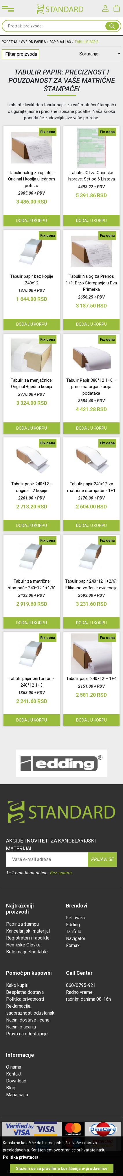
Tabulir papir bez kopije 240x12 (31, 280)
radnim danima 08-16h (88, 999)
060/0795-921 (81, 985)
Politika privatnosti (25, 999)
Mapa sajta (17, 1094)
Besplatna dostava (25, 992)
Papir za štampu (22, 924)
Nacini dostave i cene (27, 1020)
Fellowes (75, 917)
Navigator (75, 938)
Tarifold (73, 931)
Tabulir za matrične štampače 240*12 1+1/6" (32, 584)
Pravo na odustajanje (27, 1034)
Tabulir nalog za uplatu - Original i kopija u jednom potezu (31, 179)
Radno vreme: (79, 992)
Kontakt (13, 1074)
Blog (10, 1088)
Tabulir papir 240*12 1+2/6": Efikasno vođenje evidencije (91, 584)
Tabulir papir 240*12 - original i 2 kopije (31, 487)
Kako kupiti (17, 985)
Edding (73, 924)
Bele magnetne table (27, 952)
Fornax (73, 945)
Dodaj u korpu (91, 220)
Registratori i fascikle (27, 938)
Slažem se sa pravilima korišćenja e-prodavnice (61, 1168)
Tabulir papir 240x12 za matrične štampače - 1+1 (91, 487)
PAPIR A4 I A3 (60, 42)
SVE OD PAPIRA (33, 42)
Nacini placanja (21, 1027)
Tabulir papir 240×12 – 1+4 (91, 678)
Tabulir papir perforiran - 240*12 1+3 (31, 682)
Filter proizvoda (21, 54)
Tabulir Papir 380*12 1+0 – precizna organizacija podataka (91, 387)
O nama (13, 1067)
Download (16, 1081)
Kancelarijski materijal (28, 931)
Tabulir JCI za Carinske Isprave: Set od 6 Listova (91, 176)
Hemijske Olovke (23, 945)
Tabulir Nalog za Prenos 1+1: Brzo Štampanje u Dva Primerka (91, 283)
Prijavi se (102, 859)
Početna (9, 42)
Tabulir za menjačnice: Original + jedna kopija (32, 383)
